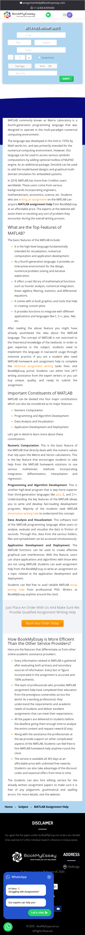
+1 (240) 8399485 (43, 7)
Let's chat (39, 912)
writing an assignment (33, 199)
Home (9, 807)
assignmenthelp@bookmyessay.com (42, 2)
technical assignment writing (33, 366)
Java (58, 494)
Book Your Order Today (42, 623)
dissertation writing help (23, 513)
